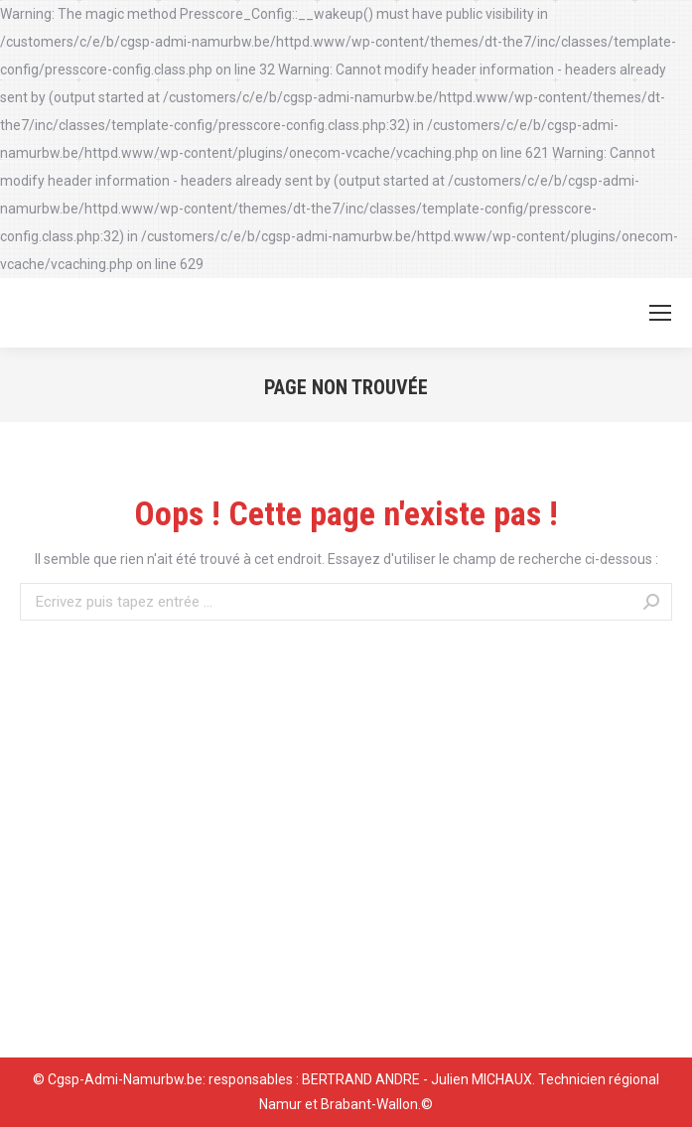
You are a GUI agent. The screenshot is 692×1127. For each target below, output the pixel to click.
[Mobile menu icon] (660, 313)
